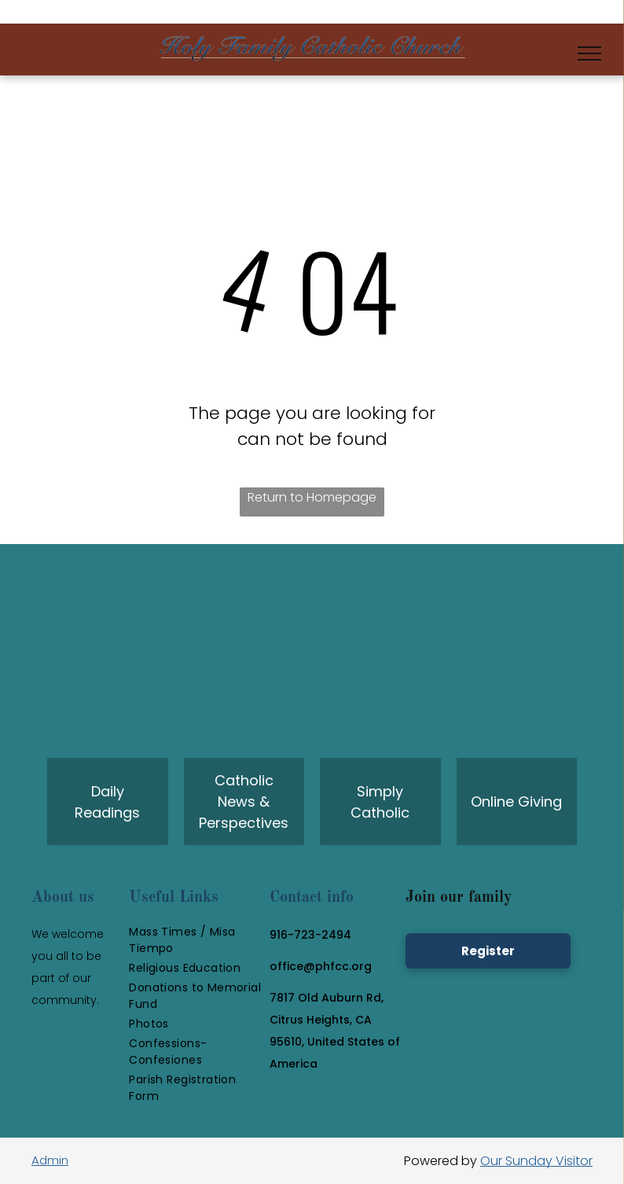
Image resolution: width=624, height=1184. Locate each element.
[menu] (589, 53)
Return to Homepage (312, 497)
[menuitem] (195, 940)
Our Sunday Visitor (536, 1161)
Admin (49, 1160)
